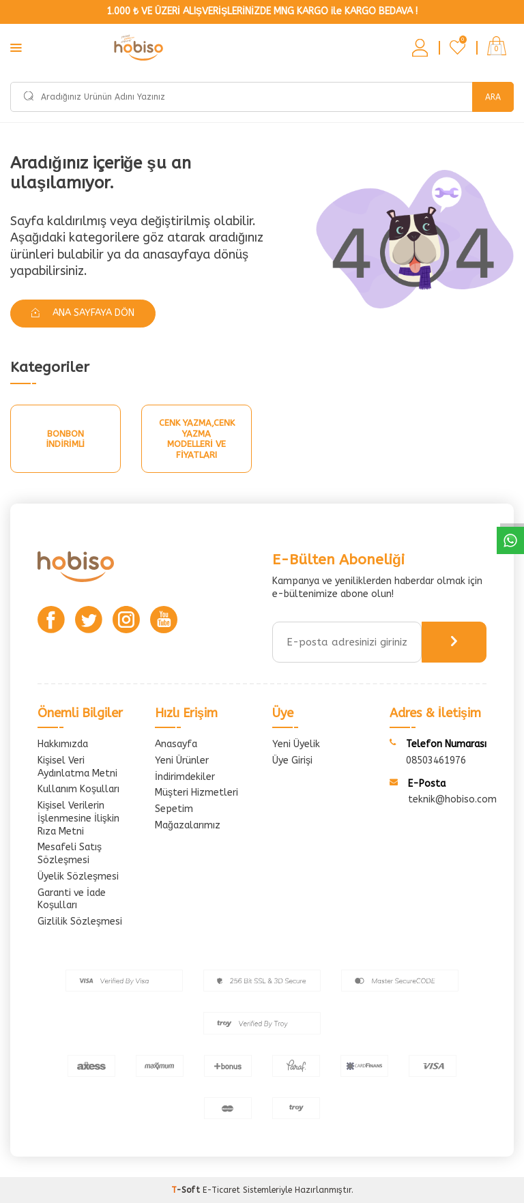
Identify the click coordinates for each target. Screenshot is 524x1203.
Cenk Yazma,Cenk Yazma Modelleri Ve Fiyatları (197, 439)
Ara (493, 97)
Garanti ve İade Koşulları (72, 899)
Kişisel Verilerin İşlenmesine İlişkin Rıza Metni (78, 818)
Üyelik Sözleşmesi (78, 876)
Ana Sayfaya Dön (82, 313)
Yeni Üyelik (296, 744)
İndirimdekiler (185, 777)
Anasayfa (176, 744)
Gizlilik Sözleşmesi (80, 921)
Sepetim (174, 809)
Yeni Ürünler (182, 760)
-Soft (187, 1190)
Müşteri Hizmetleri (196, 792)
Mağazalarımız (187, 825)
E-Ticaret (221, 1190)
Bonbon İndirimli (65, 439)
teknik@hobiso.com (452, 799)
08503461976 (436, 760)
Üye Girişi (292, 760)
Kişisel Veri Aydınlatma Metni (77, 767)
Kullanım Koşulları (78, 789)
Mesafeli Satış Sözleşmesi (70, 853)
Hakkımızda (63, 744)
